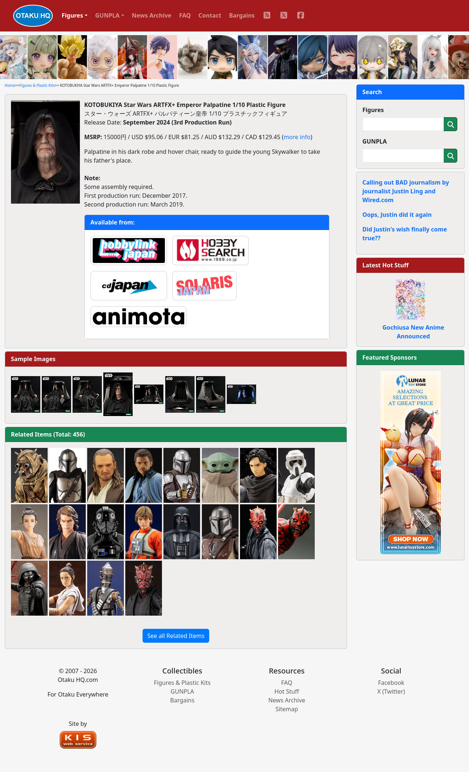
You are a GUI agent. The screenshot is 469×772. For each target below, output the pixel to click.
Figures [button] (72, 15)
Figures (373, 110)
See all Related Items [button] (175, 636)
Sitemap (287, 709)
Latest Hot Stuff (385, 265)
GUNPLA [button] (107, 15)
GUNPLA (374, 141)
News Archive (151, 15)
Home (10, 85)
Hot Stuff (286, 691)
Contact (210, 15)
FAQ (185, 15)
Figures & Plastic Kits (37, 85)
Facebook (391, 683)
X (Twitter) (391, 691)
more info (297, 137)
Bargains (242, 15)
